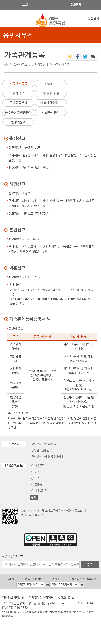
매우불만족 (40, 490)
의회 (11, 578)
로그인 (25, 4)
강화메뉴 (7, 21)
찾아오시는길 (66, 597)
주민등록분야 (18, 103)
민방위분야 (18, 122)
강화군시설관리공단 (83, 578)
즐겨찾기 (70, 56)
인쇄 (93, 56)
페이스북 (77, 56)
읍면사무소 (18, 35)
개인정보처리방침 (13, 597)
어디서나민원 (51, 93)
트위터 (85, 56)
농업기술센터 (33, 578)
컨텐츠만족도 (14, 465)
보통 (37, 478)
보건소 (55, 578)
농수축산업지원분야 (18, 112)
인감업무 (18, 93)
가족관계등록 (18, 83)
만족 (37, 471)
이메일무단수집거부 (41, 597)
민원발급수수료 (50, 103)
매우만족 (39, 465)
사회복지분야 (51, 112)
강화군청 (76, 4)
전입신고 (51, 83)
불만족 (38, 484)
